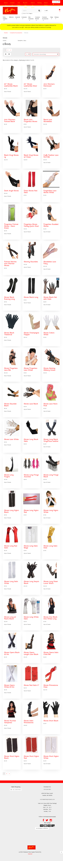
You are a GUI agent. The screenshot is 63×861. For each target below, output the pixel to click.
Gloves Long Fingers (9, 476)
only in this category (27, 13)
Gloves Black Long (31, 297)
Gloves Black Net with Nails (50, 298)
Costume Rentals (37, 17)
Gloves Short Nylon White (51, 757)
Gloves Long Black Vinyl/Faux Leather (50, 440)
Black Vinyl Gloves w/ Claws (31, 156)
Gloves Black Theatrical (9, 334)
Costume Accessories (16, 33)
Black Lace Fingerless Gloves (30, 121)
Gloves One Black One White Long (50, 618)
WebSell (30, 854)
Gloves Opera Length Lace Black (31, 653)
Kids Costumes (30, 17)
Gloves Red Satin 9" (31, 685)
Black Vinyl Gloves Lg (11, 156)
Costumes (24, 17)
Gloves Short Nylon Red (31, 757)
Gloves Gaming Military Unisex (49, 369)
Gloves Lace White (11, 439)
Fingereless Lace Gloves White (49, 192)
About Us (6, 3)
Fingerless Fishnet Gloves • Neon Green (11, 226)
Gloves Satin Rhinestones (28, 722)
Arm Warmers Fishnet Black (9, 121)
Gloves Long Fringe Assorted (31, 476)
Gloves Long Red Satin (10, 547)
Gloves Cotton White (48, 334)
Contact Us (12, 3)
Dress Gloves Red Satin (30, 192)
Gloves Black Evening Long (9, 298)
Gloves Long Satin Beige (31, 547)
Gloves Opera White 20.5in (9, 686)
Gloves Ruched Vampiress (10, 722)
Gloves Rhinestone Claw (50, 686)
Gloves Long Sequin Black (31, 582)
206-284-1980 (25, 3)
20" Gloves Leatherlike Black (11, 85)
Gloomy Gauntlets (31, 262)
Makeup (56, 17)
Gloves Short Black (50, 721)
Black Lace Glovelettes (47, 121)
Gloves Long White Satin (31, 618)
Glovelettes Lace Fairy (49, 263)
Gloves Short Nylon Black (11, 757)
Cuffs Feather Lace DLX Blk (50, 156)
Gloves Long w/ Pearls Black (10, 618)
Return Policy (46, 3)
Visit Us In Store (33, 3)
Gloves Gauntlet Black (10, 405)
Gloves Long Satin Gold (50, 547)
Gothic (4, 40)
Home (6, 33)
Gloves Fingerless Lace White (30, 369)
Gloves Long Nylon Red (31, 511)
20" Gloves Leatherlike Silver (30, 85)
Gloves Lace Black (31, 404)
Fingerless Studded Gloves (50, 225)
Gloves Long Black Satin (31, 440)
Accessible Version (42, 828)
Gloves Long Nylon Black (11, 511)
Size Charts (19, 3)
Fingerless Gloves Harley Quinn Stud (31, 225)
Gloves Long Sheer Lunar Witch (50, 582)
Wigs (51, 17)
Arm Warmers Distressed (49, 85)
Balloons (11, 17)
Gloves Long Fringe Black (50, 476)
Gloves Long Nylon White (50, 511)
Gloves (5, 38)
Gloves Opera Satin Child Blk (50, 653)
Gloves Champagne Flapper (31, 334)
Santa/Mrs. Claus (22, 40)
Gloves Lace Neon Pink (50, 405)
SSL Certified (16, 789)
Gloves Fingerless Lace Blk (11, 369)
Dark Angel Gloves (11, 191)
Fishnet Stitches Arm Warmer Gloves (10, 263)
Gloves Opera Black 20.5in (11, 653)
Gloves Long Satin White (11, 582)
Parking (39, 3)
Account (56, 4)
